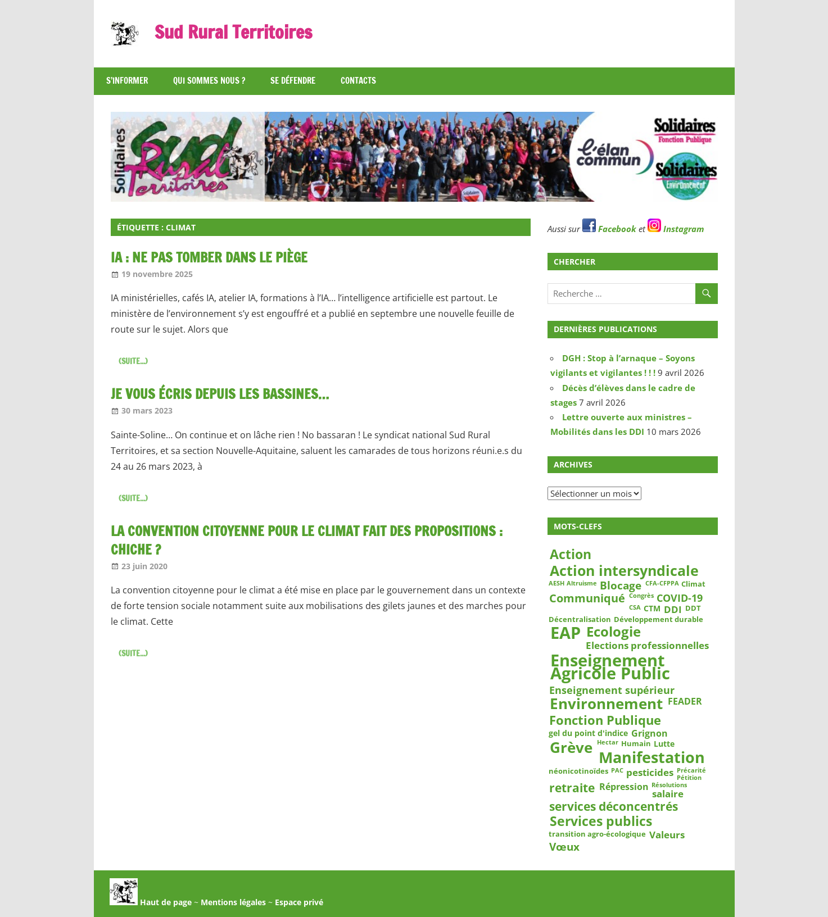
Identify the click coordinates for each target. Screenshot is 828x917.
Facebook (609, 228)
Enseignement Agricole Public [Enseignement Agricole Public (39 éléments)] (610, 667)
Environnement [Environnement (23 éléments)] (606, 704)
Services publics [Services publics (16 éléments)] (601, 821)
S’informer (127, 81)
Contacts (358, 81)
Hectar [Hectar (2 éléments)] (607, 742)
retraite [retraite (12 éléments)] (572, 788)
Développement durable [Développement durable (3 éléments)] (658, 619)
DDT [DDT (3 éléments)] (693, 608)
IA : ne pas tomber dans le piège (209, 257)
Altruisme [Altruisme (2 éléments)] (582, 583)
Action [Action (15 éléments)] (570, 554)
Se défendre (292, 81)
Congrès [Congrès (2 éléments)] (641, 595)
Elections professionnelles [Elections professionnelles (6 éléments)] (647, 645)
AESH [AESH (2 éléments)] (556, 583)
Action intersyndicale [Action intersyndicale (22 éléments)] (624, 571)
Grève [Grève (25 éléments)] (571, 747)
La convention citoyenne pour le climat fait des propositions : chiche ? (307, 540)
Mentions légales (233, 902)
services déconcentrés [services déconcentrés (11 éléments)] (613, 806)
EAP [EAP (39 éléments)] (565, 633)
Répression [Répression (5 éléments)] (624, 786)
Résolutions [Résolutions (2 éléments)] (669, 785)
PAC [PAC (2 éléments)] (617, 771)
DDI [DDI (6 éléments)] (673, 609)
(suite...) (133, 361)
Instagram (676, 228)
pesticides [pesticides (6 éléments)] (649, 773)
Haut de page (151, 902)
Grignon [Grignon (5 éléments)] (649, 733)
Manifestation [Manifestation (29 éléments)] (652, 757)
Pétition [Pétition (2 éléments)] (689, 777)
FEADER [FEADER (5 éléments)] (685, 701)
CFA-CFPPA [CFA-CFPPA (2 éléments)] (662, 583)
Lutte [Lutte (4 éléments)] (664, 743)
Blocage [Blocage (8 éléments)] (620, 585)
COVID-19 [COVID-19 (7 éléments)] (680, 597)
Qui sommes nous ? (209, 81)
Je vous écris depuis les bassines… (220, 393)
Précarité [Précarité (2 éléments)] (691, 771)
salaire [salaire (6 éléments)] (668, 794)
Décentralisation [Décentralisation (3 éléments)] (580, 619)
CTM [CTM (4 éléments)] (652, 608)
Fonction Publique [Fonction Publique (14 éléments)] (605, 721)
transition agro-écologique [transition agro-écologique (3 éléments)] (597, 834)
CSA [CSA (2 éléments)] (635, 607)
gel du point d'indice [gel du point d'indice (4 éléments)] (588, 733)
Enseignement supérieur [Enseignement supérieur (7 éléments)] (612, 689)
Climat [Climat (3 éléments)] (693, 584)
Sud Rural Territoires (233, 32)
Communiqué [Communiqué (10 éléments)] (587, 598)
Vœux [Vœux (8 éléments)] (564, 846)
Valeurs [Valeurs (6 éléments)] (667, 835)
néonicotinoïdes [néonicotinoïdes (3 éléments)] (578, 771)
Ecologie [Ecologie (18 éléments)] (613, 631)
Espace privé (299, 902)
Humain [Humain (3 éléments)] (636, 743)
